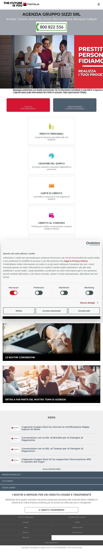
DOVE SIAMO (9, 487)
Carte (77, 522)
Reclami (26, 538)
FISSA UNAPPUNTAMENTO (28, 108)
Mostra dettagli (87, 302)
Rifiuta (19, 311)
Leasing (26, 522)
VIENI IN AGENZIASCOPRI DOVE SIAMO (74, 108)
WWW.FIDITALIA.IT (11, 474)
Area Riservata (51, 543)
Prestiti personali (26, 517)
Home (21, 4)
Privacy (26, 532)
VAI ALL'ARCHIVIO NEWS (52, 469)
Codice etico (77, 527)
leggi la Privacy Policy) (76, 261)
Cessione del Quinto (77, 517)
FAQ (25, 527)
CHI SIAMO (7, 481)
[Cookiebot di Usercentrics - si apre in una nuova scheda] (88, 244)
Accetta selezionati (51, 311)
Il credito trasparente (51, 510)
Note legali (77, 532)
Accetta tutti (84, 311)
